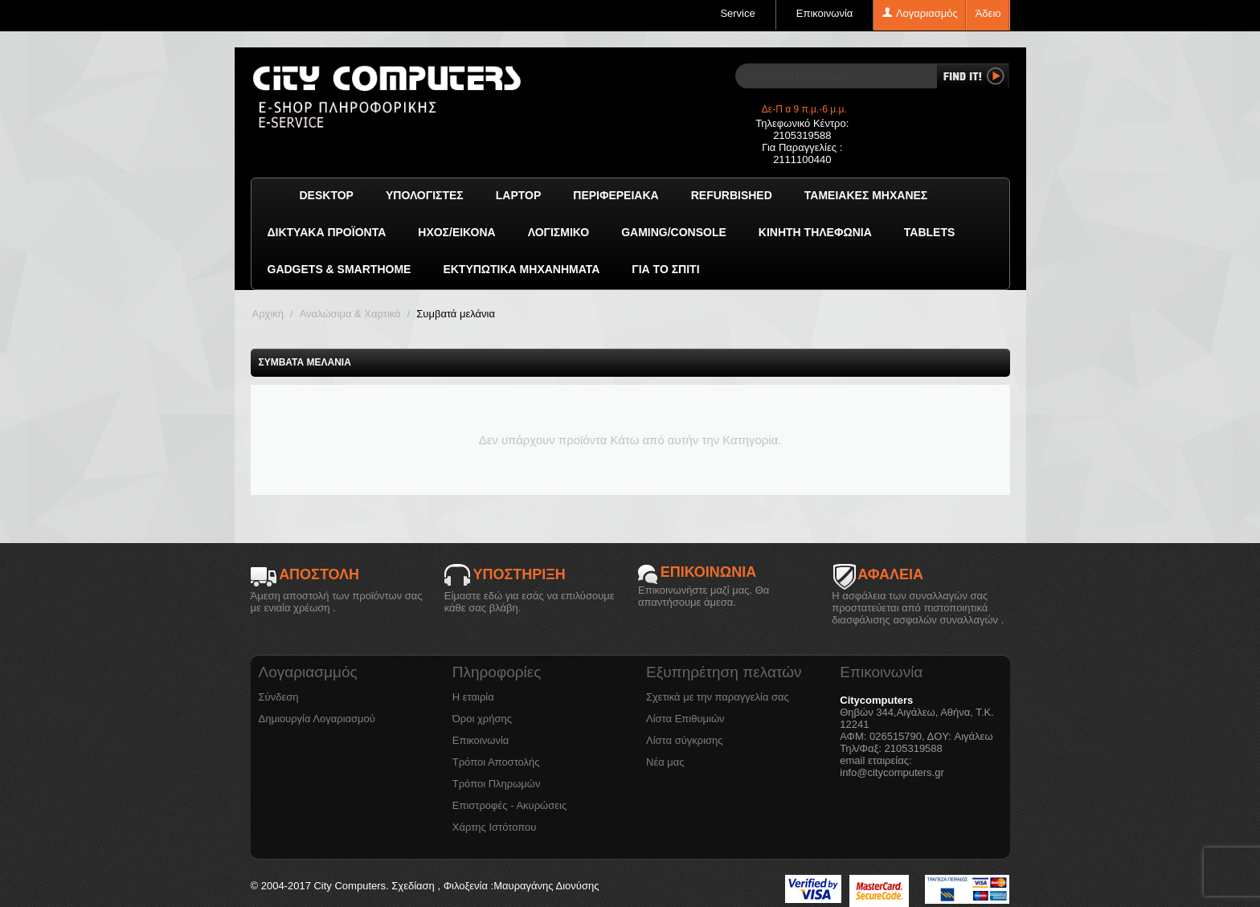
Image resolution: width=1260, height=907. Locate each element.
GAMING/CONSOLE (673, 232)
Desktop (327, 195)
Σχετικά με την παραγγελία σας (717, 697)
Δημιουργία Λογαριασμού (317, 719)
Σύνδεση (279, 697)
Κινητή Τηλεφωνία (815, 232)
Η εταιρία (473, 697)
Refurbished (731, 195)
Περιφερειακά (615, 195)
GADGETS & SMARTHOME (339, 269)
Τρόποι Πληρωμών (496, 784)
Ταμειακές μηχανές (865, 195)
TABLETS (929, 232)
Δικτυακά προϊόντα (327, 232)
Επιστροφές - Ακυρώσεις (509, 805)
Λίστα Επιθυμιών (685, 719)
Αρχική (268, 314)
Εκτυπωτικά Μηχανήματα (521, 269)
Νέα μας (665, 762)
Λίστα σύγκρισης (684, 740)
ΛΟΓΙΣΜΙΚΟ (558, 232)
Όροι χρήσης (482, 719)
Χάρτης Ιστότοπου (494, 827)
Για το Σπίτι (665, 269)
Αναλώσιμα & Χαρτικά (350, 314)
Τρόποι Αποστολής (496, 762)
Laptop (519, 195)
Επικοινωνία (824, 13)
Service (737, 13)
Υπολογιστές (425, 195)
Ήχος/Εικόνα (456, 232)
